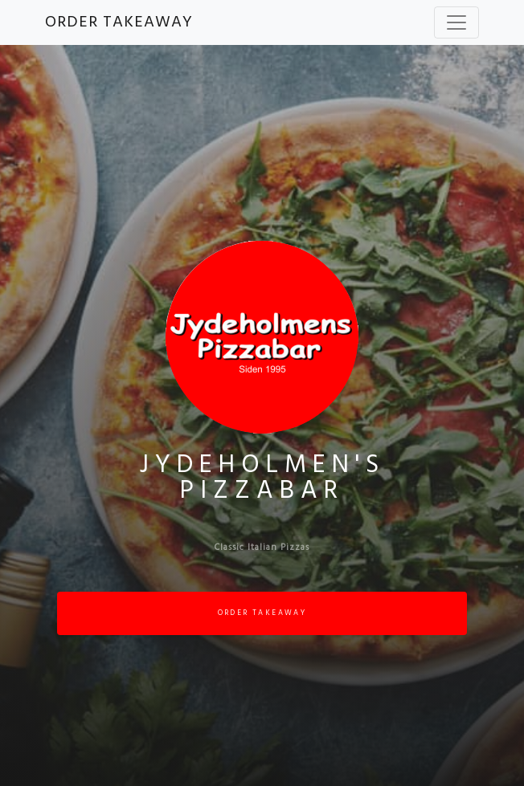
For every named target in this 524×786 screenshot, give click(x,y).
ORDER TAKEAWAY (119, 22)
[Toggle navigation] (456, 22)
